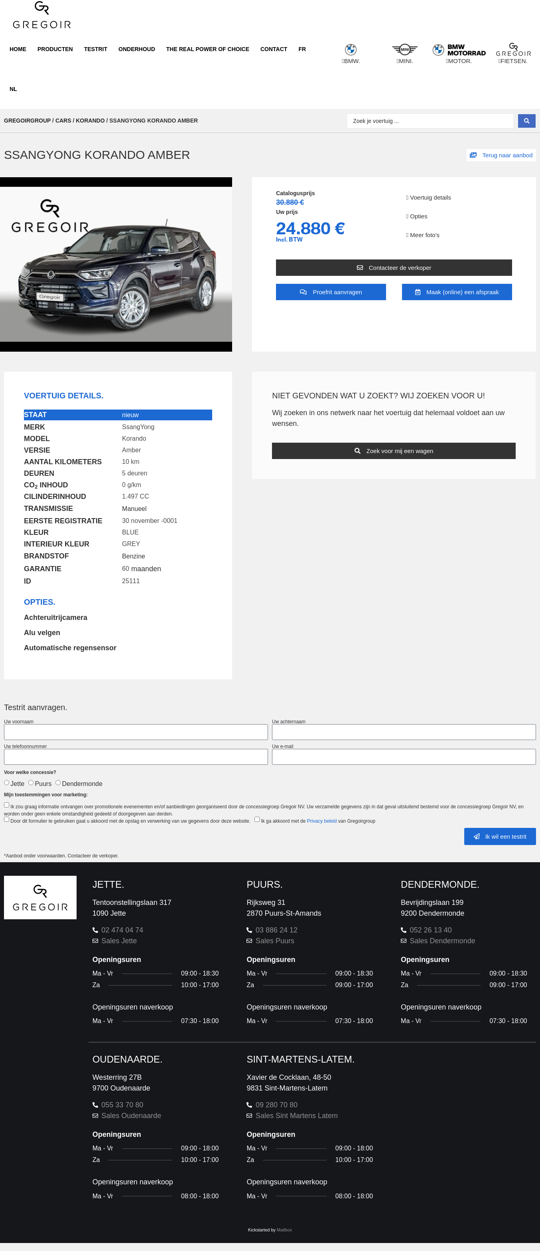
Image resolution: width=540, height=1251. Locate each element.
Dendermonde (82, 783)
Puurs (43, 783)
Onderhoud (136, 49)
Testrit (95, 49)
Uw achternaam (288, 721)
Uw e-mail (282, 746)
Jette (17, 783)
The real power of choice (207, 49)
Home (18, 49)
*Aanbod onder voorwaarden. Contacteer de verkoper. (62, 856)
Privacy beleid (322, 821)
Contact (273, 49)
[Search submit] (527, 121)
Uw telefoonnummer (25, 746)
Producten (55, 49)
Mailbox (284, 1229)
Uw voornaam (19, 721)
